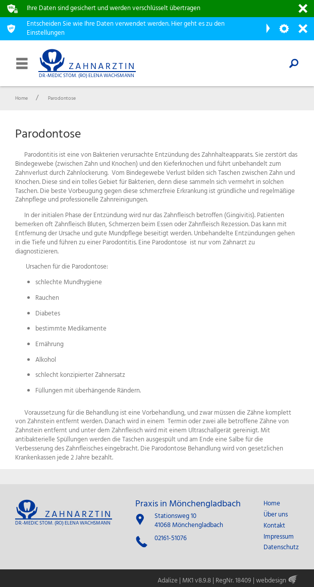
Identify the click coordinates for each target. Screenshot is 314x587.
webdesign (271, 580)
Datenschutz (281, 547)
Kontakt (274, 526)
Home (272, 503)
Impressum (279, 537)
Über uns (276, 514)
